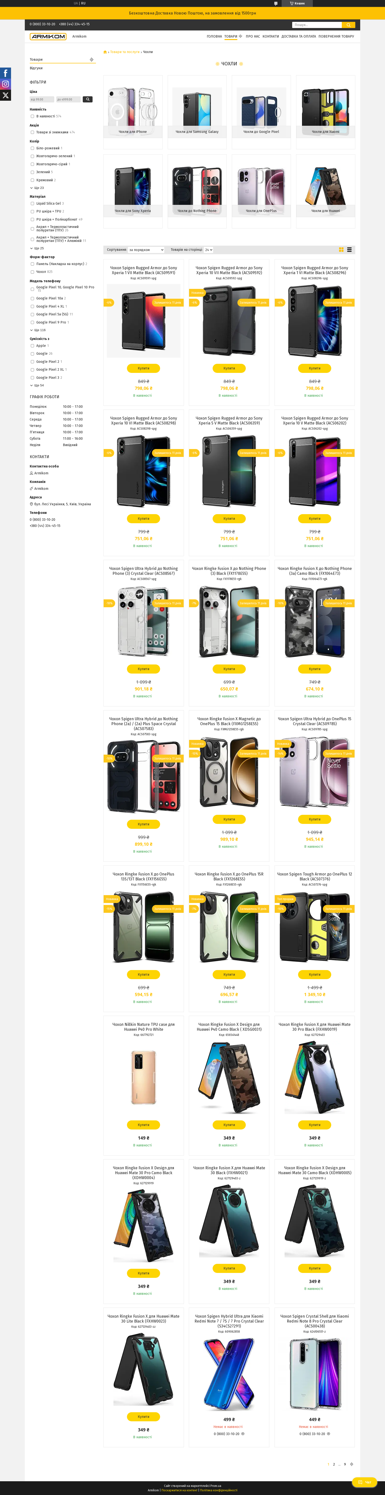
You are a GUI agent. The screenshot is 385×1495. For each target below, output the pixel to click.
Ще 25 (39, 248)
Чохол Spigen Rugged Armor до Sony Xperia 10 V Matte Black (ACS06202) (314, 420)
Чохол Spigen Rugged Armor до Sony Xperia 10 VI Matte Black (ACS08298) (143, 420)
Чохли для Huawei (326, 211)
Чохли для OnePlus (261, 211)
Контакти (270, 36)
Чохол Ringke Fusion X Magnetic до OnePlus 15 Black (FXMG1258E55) (229, 721)
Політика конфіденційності (218, 1490)
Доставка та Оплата (299, 36)
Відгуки (36, 68)
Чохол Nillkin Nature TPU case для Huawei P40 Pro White (143, 1027)
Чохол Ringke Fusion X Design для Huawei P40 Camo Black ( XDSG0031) (229, 1027)
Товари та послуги (124, 52)
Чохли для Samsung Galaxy (197, 132)
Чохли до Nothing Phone (197, 211)
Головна (214, 36)
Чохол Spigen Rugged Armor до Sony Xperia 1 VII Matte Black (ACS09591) (143, 270)
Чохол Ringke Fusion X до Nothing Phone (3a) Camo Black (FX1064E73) (315, 571)
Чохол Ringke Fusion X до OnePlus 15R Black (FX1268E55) (229, 876)
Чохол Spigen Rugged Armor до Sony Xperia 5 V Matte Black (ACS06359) (229, 420)
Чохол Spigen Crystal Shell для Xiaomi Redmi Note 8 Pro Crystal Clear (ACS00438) (314, 1321)
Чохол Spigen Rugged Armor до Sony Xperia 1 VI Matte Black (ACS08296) (314, 270)
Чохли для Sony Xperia (133, 211)
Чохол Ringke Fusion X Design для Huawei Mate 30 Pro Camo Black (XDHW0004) (143, 1173)
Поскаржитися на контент (179, 1490)
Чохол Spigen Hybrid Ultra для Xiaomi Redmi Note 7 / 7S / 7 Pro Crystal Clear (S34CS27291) (229, 1321)
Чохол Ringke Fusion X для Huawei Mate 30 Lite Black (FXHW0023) (143, 1319)
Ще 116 (40, 330)
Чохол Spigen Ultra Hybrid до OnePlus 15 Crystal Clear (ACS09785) (314, 721)
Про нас (253, 36)
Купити (143, 368)
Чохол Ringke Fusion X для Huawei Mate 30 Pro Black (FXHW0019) (315, 1027)
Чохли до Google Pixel (261, 132)
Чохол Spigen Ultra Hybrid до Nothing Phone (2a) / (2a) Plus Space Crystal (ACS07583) (143, 724)
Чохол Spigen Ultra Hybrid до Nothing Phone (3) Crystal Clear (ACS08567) (143, 571)
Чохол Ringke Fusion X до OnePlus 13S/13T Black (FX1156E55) (143, 876)
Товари (230, 36)
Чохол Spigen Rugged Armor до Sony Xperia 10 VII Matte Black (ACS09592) (229, 270)
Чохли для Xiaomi (325, 132)
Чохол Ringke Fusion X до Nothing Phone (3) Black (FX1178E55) (229, 571)
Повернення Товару (336, 36)
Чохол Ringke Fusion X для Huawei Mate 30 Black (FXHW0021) (229, 1170)
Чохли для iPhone (133, 132)
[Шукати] (348, 25)
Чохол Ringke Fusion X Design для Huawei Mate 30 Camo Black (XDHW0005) (314, 1170)
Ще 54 (39, 385)
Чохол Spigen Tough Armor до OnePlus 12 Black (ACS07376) (314, 876)
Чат (364, 1482)
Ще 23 (39, 188)
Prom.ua (215, 1486)
